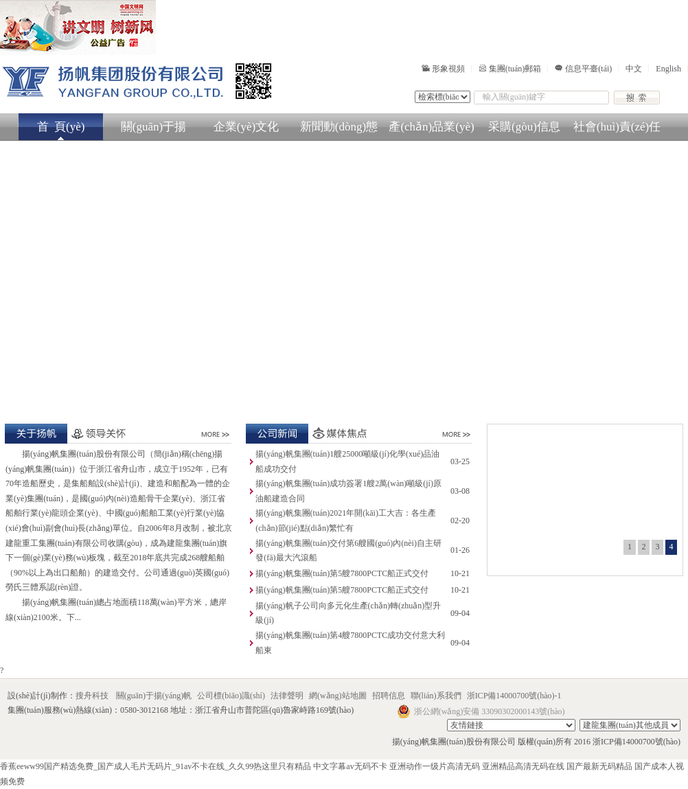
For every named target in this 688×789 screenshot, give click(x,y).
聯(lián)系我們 (437, 695)
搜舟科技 (92, 695)
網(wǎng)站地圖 (339, 695)
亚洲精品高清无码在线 (523, 766)
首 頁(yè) (61, 126)
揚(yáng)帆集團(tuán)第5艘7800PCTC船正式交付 (341, 573)
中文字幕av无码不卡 (350, 766)
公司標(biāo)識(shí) (232, 695)
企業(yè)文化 (246, 126)
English (668, 68)
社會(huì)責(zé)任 (617, 126)
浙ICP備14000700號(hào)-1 (514, 695)
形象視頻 (443, 68)
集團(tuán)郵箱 (510, 68)
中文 (634, 68)
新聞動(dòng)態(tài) (339, 130)
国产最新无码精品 (599, 766)
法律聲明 (288, 695)
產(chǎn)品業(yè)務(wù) (431, 130)
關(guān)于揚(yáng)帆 (153, 130)
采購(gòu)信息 (524, 126)
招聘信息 (389, 695)
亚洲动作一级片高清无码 (434, 766)
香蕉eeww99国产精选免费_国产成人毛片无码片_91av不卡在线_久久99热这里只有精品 (155, 766)
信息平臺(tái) (583, 68)
